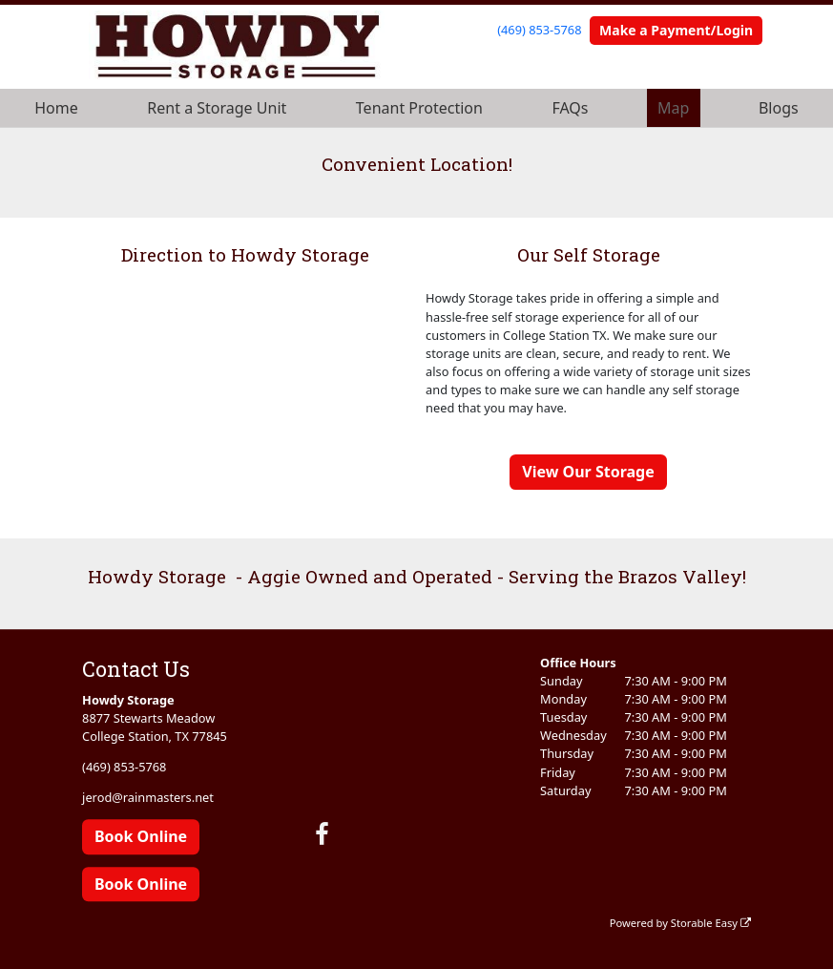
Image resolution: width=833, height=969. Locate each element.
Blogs (779, 107)
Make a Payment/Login (676, 30)
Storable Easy (711, 923)
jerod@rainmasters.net (148, 797)
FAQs (570, 107)
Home (56, 107)
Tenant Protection (419, 107)
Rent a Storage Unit (216, 107)
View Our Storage (588, 471)
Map (673, 107)
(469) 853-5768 (539, 29)
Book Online (140, 837)
